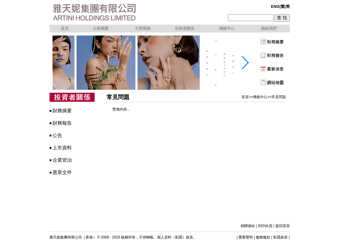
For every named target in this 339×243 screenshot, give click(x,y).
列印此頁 (265, 226)
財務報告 (62, 123)
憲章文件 (62, 172)
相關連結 (248, 226)
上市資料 (62, 147)
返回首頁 (282, 226)
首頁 (245, 97)
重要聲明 (245, 237)
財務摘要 (62, 110)
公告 (57, 135)
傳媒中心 (260, 97)
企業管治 (62, 160)
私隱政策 (280, 237)
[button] (147, 85)
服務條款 (263, 237)
